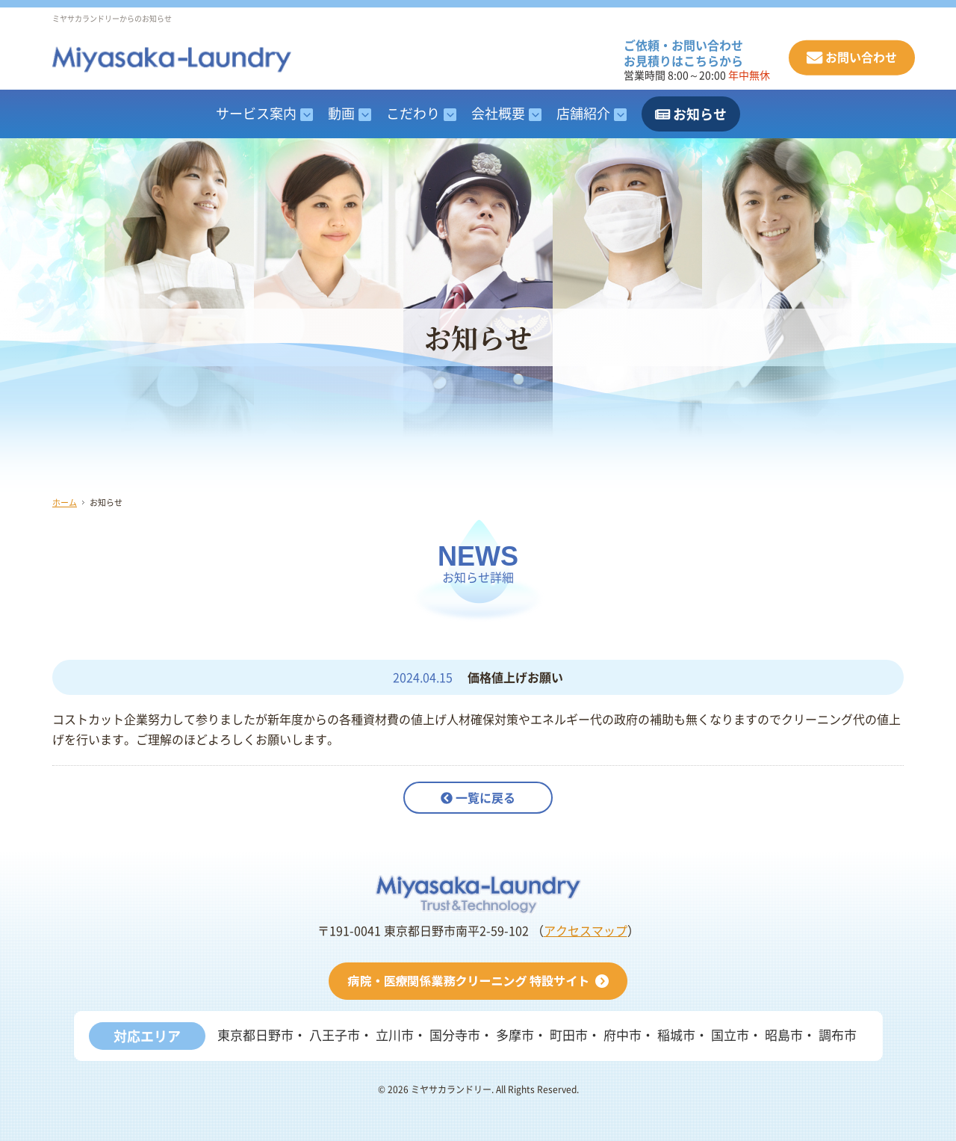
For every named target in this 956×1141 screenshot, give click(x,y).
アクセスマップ (585, 931)
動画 (341, 113)
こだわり (413, 113)
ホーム (64, 502)
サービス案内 (256, 113)
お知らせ (691, 114)
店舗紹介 (583, 113)
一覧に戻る (478, 797)
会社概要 (498, 113)
